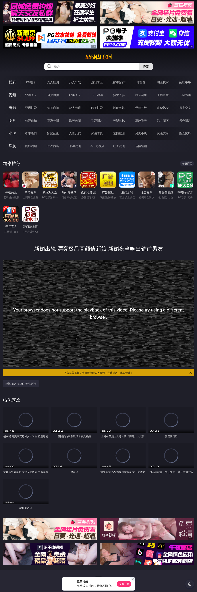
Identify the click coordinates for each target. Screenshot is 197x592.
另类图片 (185, 120)
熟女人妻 (119, 95)
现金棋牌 (163, 82)
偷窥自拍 (31, 120)
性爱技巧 (185, 133)
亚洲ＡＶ (31, 95)
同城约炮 (31, 146)
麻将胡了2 (119, 82)
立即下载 (124, 584)
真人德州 (53, 82)
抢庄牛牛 (185, 82)
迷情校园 (119, 133)
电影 (12, 107)
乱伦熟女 (163, 108)
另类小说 (141, 133)
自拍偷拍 (53, 95)
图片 (12, 120)
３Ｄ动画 (97, 95)
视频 (12, 94)
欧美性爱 (97, 108)
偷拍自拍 (53, 108)
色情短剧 (141, 146)
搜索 (146, 67)
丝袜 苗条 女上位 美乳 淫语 (20, 383)
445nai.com (98, 57)
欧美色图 (75, 120)
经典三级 (141, 108)
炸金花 (141, 82)
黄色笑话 (163, 133)
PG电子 (31, 82)
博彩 (12, 82)
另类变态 (185, 108)
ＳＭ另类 (185, 95)
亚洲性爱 (31, 108)
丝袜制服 (141, 95)
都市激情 (31, 133)
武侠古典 (97, 133)
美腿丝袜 (119, 120)
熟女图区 (163, 120)
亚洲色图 (53, 120)
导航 (12, 145)
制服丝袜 (119, 108)
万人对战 (75, 82)
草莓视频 (75, 146)
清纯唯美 (141, 120)
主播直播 (163, 95)
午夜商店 (53, 146)
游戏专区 (97, 82)
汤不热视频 (97, 146)
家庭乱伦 (53, 133)
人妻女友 (75, 133)
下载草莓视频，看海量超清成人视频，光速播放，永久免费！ (128, 373)
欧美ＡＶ (75, 95)
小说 (12, 133)
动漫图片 (97, 120)
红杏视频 (119, 146)
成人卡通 (75, 108)
